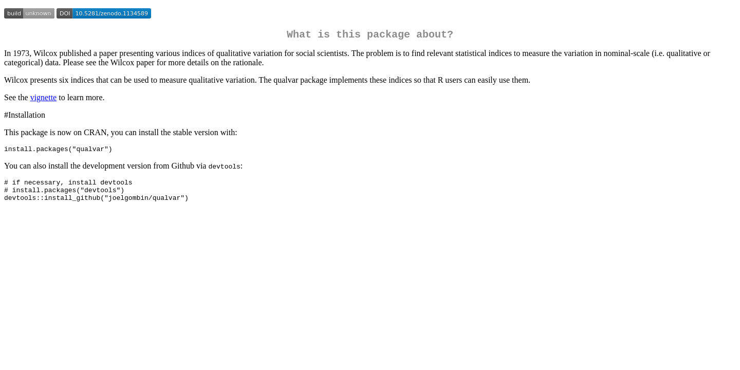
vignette (43, 99)
